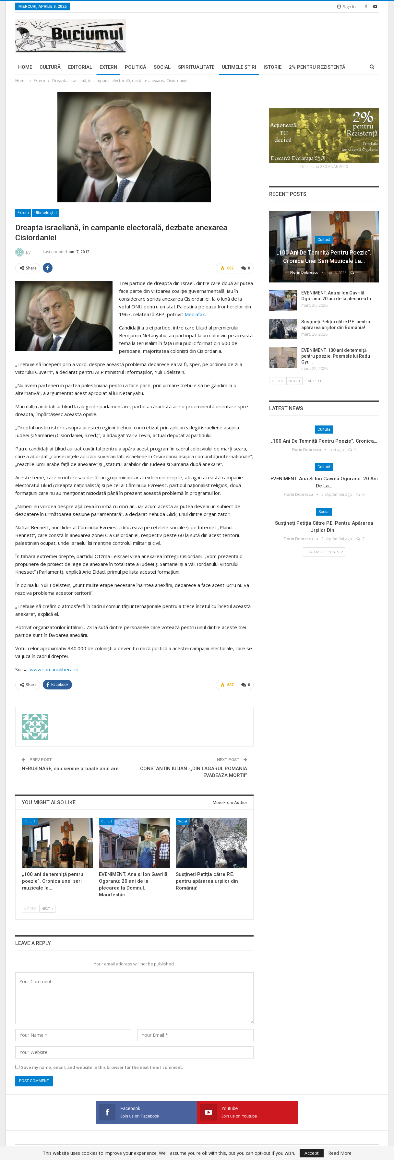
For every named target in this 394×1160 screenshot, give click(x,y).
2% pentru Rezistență (317, 67)
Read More (340, 1153)
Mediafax (195, 314)
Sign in (346, 6)
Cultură (50, 67)
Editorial (80, 67)
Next (47, 907)
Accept (311, 1153)
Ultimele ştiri (239, 67)
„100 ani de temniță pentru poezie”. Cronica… (324, 441)
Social (162, 67)
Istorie (272, 67)
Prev (30, 907)
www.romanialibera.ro (54, 669)
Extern (108, 67)
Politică (135, 67)
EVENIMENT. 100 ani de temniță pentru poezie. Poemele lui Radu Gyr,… (335, 356)
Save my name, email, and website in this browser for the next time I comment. (102, 1066)
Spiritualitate (196, 67)
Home (25, 67)
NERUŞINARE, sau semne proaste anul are (70, 768)
